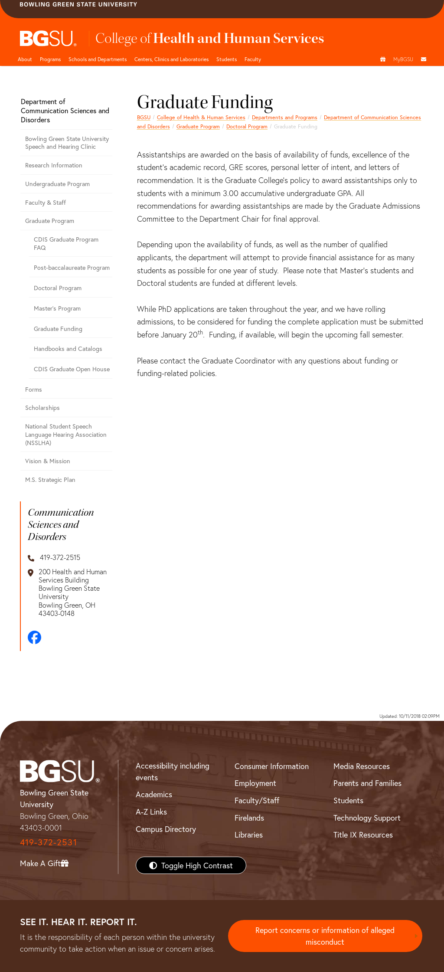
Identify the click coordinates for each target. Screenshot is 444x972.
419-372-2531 (48, 842)
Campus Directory (166, 829)
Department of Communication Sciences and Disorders (65, 110)
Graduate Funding (58, 328)
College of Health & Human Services (201, 117)
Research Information (53, 165)
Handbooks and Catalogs (68, 348)
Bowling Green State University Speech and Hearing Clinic (67, 142)
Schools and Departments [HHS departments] (98, 59)
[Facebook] (34, 637)
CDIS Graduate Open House (72, 369)
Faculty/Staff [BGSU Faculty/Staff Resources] (257, 800)
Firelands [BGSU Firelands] (249, 817)
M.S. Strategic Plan (50, 479)
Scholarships (42, 407)
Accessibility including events (172, 771)
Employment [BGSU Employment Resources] (255, 783)
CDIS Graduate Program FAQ (66, 243)
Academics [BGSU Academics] (154, 794)
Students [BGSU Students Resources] (348, 800)
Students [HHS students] (226, 59)
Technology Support (367, 817)
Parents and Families (367, 783)
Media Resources (361, 766)
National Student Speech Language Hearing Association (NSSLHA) (66, 434)
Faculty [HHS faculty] (253, 59)
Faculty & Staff (45, 202)
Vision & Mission (47, 461)
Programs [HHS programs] (50, 59)
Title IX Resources (363, 834)
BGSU (143, 117)
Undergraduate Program (57, 184)
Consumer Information (272, 766)
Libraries (249, 834)
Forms (33, 389)
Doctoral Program (247, 126)
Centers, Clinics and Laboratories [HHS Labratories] (171, 59)
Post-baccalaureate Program (72, 267)
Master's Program (57, 308)
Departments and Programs (284, 117)
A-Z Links (151, 811)
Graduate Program (198, 126)
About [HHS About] (25, 59)
